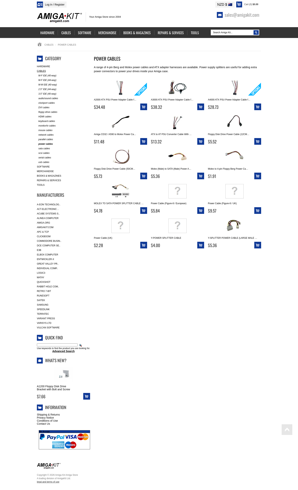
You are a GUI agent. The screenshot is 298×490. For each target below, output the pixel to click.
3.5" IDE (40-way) (46, 94)
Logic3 (41, 273)
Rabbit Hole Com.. (48, 286)
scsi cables (43, 153)
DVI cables (43, 107)
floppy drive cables (47, 112)
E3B (39, 250)
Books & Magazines (49, 176)
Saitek (41, 300)
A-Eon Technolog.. (48, 204)
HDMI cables (44, 116)
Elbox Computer (47, 254)
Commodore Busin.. (49, 241)
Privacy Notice (45, 417)
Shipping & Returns (48, 414)
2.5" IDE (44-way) (46, 89)
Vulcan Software (48, 327)
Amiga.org (43, 222)
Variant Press (46, 318)
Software (43, 166)
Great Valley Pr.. (48, 263)
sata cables (43, 148)
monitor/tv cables (46, 125)
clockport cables (46, 103)
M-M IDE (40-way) (47, 84)
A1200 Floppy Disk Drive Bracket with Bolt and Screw (53, 388)
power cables (45, 144)
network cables (45, 135)
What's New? (56, 360)
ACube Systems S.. (48, 213)
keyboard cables (46, 121)
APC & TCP (43, 232)
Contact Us (43, 423)
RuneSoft (43, 295)
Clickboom (44, 236)
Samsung (42, 304)
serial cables (44, 157)
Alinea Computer (48, 218)
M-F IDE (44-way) (46, 80)
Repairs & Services (49, 180)
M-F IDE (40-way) (46, 75)
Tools (40, 185)
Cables (48, 44)
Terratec (43, 314)
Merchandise (45, 171)
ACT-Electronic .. (48, 209)
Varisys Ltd (44, 323)
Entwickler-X (45, 259)
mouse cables (44, 130)
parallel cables (45, 139)
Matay (40, 277)
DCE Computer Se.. (48, 245)
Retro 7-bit (44, 291)
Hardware (43, 66)
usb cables (43, 162)
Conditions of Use (47, 420)
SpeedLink (43, 309)
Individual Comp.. (47, 268)
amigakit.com (45, 227)
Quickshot (43, 282)
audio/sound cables (47, 98)
